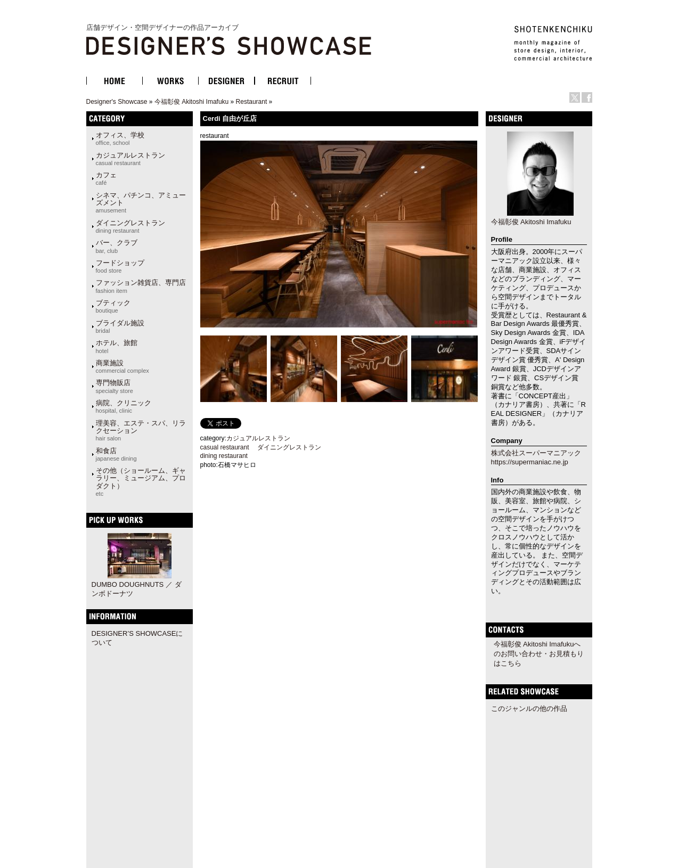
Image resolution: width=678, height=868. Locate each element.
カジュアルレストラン (130, 158)
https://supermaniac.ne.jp (529, 462)
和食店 (116, 454)
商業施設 (122, 366)
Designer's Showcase (117, 101)
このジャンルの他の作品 (529, 709)
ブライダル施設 (120, 326)
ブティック (113, 306)
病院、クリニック (123, 406)
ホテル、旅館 (116, 346)
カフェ (106, 178)
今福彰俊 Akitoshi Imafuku (191, 101)
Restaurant (251, 101)
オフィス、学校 (120, 138)
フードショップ (120, 266)
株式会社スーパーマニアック (536, 453)
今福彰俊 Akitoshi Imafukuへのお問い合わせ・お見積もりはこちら (539, 653)
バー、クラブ (116, 246)
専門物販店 (114, 386)
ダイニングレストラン (130, 226)
